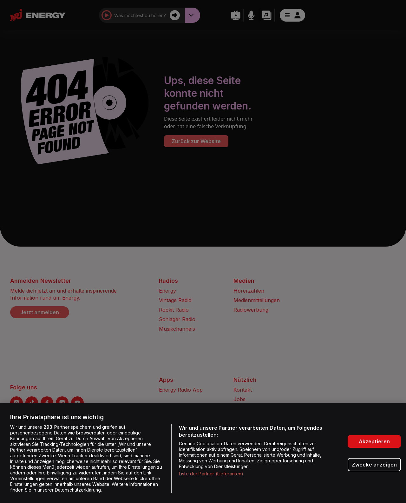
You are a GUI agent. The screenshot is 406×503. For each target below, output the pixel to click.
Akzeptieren (374, 441)
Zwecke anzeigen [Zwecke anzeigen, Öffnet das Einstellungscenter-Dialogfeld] (374, 464)
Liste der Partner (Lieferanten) (211, 473)
